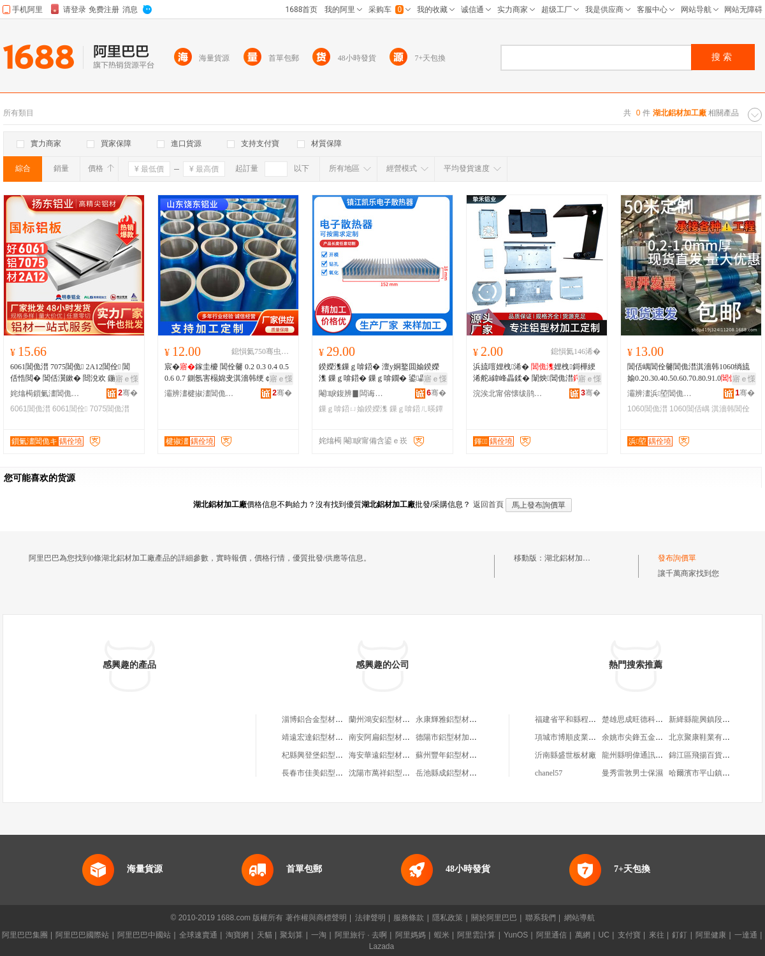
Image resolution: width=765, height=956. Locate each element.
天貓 (264, 934)
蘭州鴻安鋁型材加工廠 (387, 719)
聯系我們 (540, 917)
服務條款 (408, 917)
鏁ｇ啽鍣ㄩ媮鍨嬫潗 (353, 408)
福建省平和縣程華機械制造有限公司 (596, 719)
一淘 (318, 934)
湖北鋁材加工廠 (571, 558)
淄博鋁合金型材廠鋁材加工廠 (331, 719)
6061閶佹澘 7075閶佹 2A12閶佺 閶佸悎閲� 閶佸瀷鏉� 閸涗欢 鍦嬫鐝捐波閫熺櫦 (71, 373)
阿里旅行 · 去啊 (361, 934)
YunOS (516, 934)
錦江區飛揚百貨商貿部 (707, 755)
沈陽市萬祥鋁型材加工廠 (391, 772)
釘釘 (679, 934)
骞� (128, 392)
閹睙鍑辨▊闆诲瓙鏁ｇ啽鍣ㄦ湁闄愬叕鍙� (354, 393)
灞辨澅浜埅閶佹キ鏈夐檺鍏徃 (662, 393)
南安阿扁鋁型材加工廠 (387, 737)
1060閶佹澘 (647, 408)
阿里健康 (711, 934)
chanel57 (548, 772)
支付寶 (629, 934)
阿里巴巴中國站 (144, 934)
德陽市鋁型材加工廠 (450, 737)
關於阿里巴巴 (494, 917)
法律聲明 (370, 917)
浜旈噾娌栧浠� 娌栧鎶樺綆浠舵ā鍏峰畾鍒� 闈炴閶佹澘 (534, 372)
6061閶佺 (69, 408)
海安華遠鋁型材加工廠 (387, 755)
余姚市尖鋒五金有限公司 (644, 737)
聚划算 (291, 934)
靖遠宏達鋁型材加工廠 (320, 737)
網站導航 (579, 917)
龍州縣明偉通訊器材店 (640, 755)
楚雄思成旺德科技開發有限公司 (655, 719)
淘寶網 (237, 934)
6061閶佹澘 (30, 408)
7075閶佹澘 (109, 408)
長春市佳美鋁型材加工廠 (324, 772)
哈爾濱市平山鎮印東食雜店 (715, 772)
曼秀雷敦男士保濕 (632, 772)
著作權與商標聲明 (316, 917)
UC (604, 934)
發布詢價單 (677, 558)
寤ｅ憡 (126, 378)
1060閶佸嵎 (689, 408)
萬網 (582, 934)
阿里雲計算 (476, 934)
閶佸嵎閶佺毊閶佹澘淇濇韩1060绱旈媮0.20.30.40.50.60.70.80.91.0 (688, 372)
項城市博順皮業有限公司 (577, 737)
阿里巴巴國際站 (82, 934)
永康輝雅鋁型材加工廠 (454, 719)
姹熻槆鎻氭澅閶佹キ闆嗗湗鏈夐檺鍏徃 (45, 393)
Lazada (381, 946)
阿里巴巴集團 (25, 934)
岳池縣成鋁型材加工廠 (454, 772)
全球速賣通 (198, 934)
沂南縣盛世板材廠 (565, 755)
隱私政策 (447, 917)
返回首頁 (488, 504)
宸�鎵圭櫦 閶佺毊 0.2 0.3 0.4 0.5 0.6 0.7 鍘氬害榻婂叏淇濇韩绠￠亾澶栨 (226, 373)
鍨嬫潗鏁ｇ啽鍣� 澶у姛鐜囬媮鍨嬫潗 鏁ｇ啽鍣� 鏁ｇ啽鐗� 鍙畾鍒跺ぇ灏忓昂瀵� (380, 373)
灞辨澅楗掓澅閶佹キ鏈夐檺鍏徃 (199, 393)
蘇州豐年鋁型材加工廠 (454, 755)
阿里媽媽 (410, 934)
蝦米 (441, 934)
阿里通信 (551, 934)
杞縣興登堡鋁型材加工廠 (324, 755)
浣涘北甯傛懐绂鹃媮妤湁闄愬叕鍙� (508, 393)
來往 (656, 934)
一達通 (745, 934)
